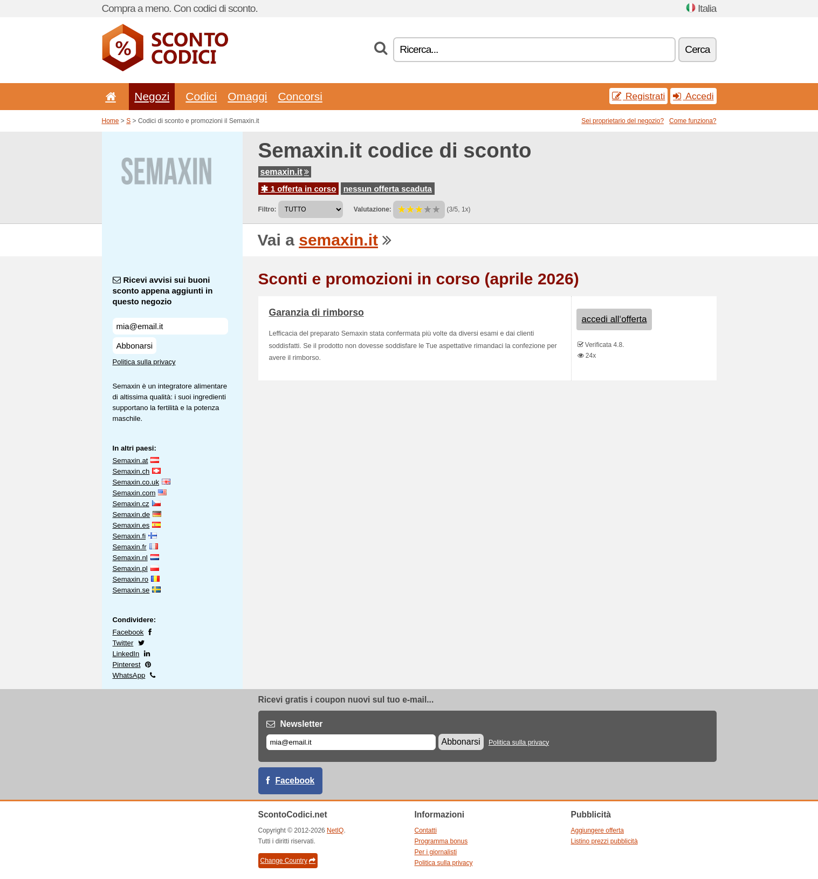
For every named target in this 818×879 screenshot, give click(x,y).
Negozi (151, 96)
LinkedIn (126, 654)
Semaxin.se (131, 590)
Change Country (287, 860)
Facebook (128, 632)
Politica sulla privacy (144, 362)
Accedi (693, 96)
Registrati (638, 96)
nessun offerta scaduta (387, 188)
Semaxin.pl (130, 568)
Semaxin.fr (130, 547)
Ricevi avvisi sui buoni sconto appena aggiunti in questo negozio (163, 290)
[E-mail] (351, 742)
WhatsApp (129, 675)
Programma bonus (441, 841)
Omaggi (247, 96)
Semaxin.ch (131, 471)
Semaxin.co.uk (136, 482)
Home (110, 121)
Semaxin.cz (131, 504)
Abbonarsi (134, 345)
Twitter (123, 643)
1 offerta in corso (298, 188)
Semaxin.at (130, 460)
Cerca (697, 49)
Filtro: (267, 209)
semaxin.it (284, 171)
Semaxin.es (131, 525)
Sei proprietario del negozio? (622, 121)
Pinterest (127, 664)
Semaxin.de (131, 514)
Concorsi (300, 96)
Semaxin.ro (131, 579)
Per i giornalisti (436, 852)
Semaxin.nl (130, 558)
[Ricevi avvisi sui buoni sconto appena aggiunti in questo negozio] (170, 326)
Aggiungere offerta (597, 830)
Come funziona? (692, 121)
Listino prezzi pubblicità (604, 841)
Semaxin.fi (129, 536)
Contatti (426, 830)
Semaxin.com (134, 493)
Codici (201, 96)
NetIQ (335, 830)
